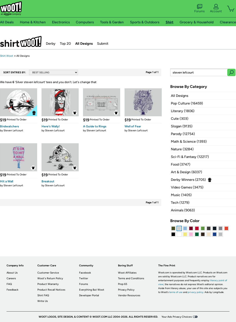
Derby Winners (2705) (188, 180)
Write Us (42, 301)
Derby (51, 43)
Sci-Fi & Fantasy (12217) (190, 157)
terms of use (175, 292)
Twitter (83, 278)
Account (216, 8)
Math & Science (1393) (189, 141)
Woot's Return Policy (50, 278)
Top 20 (65, 43)
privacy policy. (196, 292)
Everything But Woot (91, 289)
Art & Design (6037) (186, 172)
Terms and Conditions (131, 278)
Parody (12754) (183, 134)
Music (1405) (181, 195)
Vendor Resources (129, 295)
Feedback (12, 289)
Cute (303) (179, 118)
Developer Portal (89, 295)
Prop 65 (122, 284)
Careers (11, 278)
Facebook (85, 272)
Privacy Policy (126, 289)
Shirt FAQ (43, 295)
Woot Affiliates (127, 272)
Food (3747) (180, 164)
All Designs (84, 43)
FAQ (9, 284)
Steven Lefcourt (13, 130)
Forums (199, 8)
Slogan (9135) (182, 126)
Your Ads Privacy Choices (176, 316)
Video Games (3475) (187, 187)
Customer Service (48, 272)
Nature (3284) (182, 149)
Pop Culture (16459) (187, 103)
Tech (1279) (180, 202)
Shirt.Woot (21, 41)
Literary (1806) (182, 111)
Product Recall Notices (51, 289)
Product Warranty (48, 284)
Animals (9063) (183, 210)
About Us (12, 272)
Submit (102, 43)
